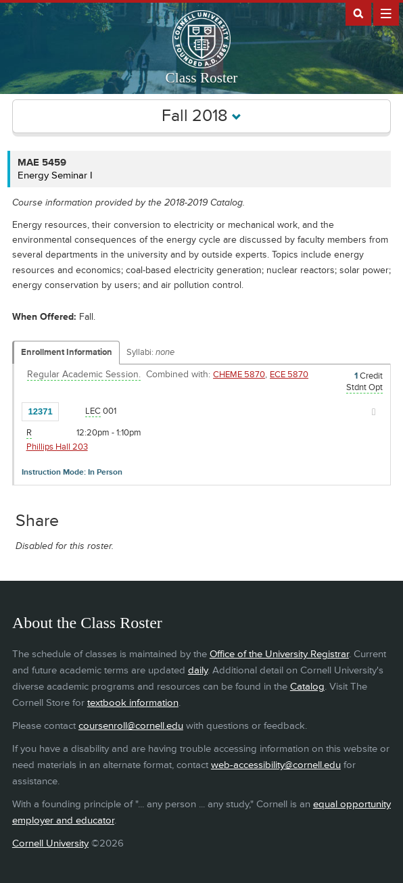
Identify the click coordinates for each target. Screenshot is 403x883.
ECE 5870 (289, 374)
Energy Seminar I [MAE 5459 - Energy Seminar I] (55, 175)
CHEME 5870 (239, 374)
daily (198, 670)
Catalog (307, 686)
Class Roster (202, 78)
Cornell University (50, 843)
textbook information (133, 702)
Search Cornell (358, 13)
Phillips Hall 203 (57, 447)
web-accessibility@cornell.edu (276, 765)
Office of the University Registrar (279, 654)
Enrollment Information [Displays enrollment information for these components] (66, 352)
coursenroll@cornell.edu (130, 725)
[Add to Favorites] (72, 410)
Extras (386, 13)
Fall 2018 (201, 115)
